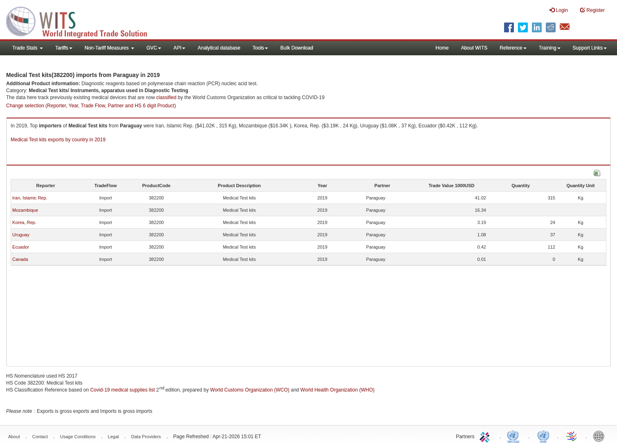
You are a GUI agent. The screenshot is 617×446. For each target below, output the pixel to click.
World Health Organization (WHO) (337, 390)
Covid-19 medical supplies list (122, 390)
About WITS (474, 48)
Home (442, 48)
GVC (153, 48)
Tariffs (63, 48)
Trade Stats (27, 48)
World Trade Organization (572, 436)
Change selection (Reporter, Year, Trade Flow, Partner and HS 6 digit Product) (91, 106)
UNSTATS (543, 436)
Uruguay (20, 234)
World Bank (600, 436)
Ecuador (20, 247)
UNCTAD (515, 436)
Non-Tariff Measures (109, 48)
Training (550, 48)
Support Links (590, 48)
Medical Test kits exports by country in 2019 (58, 140)
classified (166, 97)
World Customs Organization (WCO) (250, 390)
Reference (513, 48)
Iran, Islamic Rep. (29, 197)
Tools (260, 48)
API (179, 48)
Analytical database (219, 48)
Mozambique (25, 210)
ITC (486, 436)
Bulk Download (296, 48)
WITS (82, 20)
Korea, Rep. (24, 222)
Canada (20, 259)
